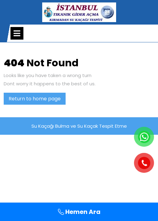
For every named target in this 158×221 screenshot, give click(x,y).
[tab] (16, 33)
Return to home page (37, 100)
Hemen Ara (79, 211)
